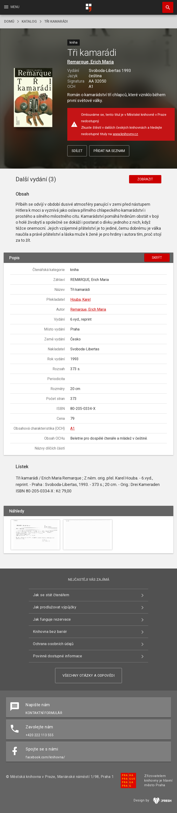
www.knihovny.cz (125, 134)
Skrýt (157, 257)
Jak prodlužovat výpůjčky (54, 607)
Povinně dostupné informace (57, 656)
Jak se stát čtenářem (51, 595)
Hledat (165, 5)
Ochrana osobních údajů (53, 644)
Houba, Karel (80, 299)
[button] (33, 98)
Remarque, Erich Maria (90, 62)
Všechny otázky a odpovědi (88, 675)
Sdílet (77, 151)
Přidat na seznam (109, 151)
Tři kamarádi (56, 21)
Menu (11, 7)
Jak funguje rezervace (52, 619)
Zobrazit (145, 179)
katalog (29, 21)
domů (9, 21)
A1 (72, 428)
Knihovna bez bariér (50, 631)
